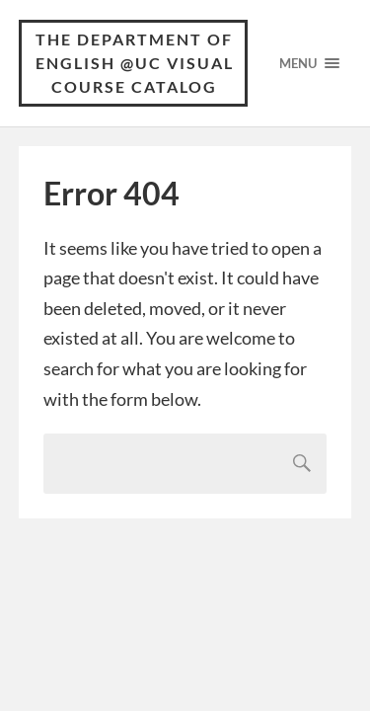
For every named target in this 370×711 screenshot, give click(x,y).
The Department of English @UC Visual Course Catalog (135, 63)
